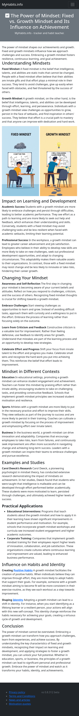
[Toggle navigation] (72, 4)
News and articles (19, 700)
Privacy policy (17, 692)
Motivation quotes (20, 704)
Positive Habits (23, 570)
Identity (18, 600)
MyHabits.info (12, 4)
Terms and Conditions (22, 696)
